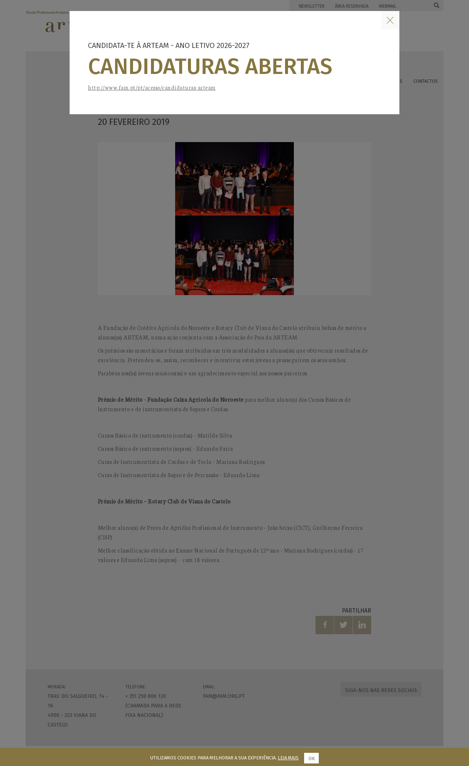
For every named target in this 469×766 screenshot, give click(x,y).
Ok (312, 758)
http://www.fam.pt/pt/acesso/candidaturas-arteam (152, 87)
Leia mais (288, 758)
